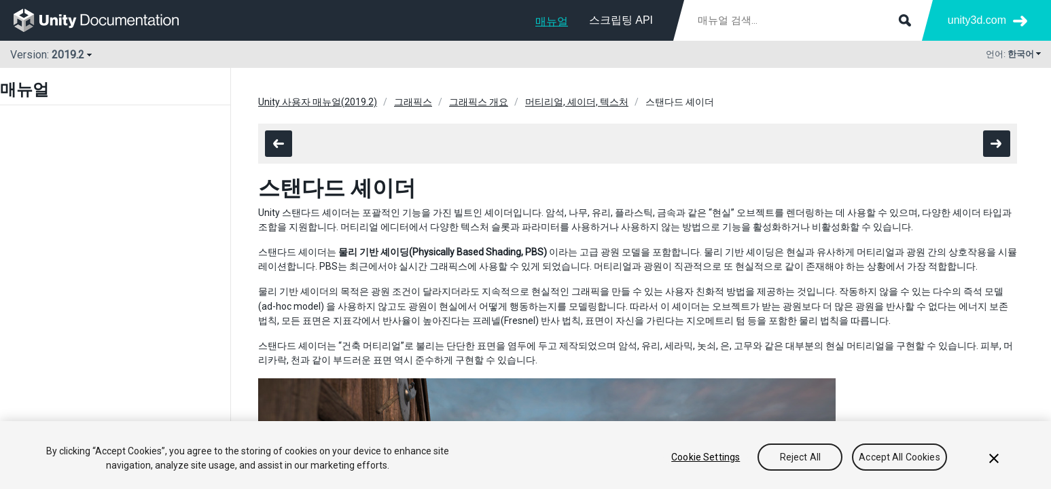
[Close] (994, 458)
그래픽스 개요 (478, 101)
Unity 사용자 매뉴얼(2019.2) (317, 101)
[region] (525, 455)
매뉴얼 (551, 21)
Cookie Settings (705, 457)
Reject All (800, 457)
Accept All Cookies (899, 457)
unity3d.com (977, 20)
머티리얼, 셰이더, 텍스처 (576, 101)
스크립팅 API (621, 20)
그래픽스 (413, 101)
